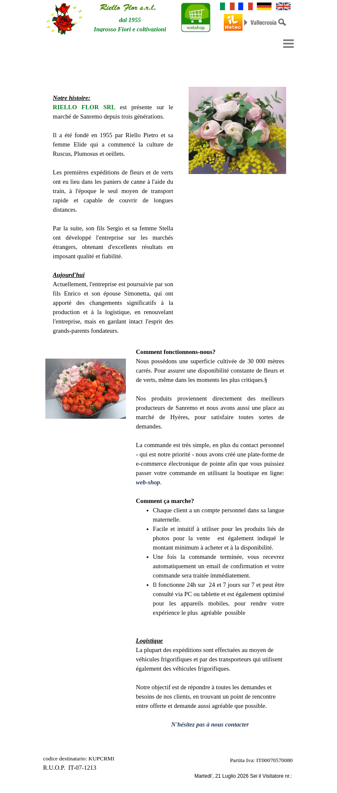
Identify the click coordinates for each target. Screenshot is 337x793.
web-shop (148, 482)
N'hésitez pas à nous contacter (210, 724)
